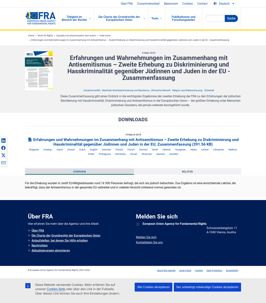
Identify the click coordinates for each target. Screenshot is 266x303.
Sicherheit (209, 90)
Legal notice (185, 270)
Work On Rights (45, 35)
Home (31, 35)
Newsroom (171, 3)
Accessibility (232, 270)
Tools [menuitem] (154, 18)
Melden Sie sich (146, 237)
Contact (202, 3)
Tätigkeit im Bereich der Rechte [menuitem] (74, 18)
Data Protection (214, 270)
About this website (166, 270)
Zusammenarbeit (148, 3)
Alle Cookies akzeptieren (153, 287)
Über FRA (127, 3)
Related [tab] (187, 171)
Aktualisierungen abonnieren (51, 250)
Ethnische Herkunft (160, 90)
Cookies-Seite (56, 289)
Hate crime (105, 35)
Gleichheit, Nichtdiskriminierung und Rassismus (125, 90)
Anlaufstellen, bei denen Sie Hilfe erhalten (60, 240)
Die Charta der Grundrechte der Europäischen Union (66, 235)
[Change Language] (224, 3)
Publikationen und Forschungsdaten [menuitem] (183, 18)
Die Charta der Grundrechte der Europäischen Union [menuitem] (119, 18)
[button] (3, 140)
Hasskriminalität (91, 90)
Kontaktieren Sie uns (149, 242)
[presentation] (79, 171)
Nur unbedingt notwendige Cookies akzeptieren (207, 287)
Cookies (188, 3)
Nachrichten (40, 245)
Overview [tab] (79, 171)
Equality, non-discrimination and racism (76, 35)
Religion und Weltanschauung (187, 90)
